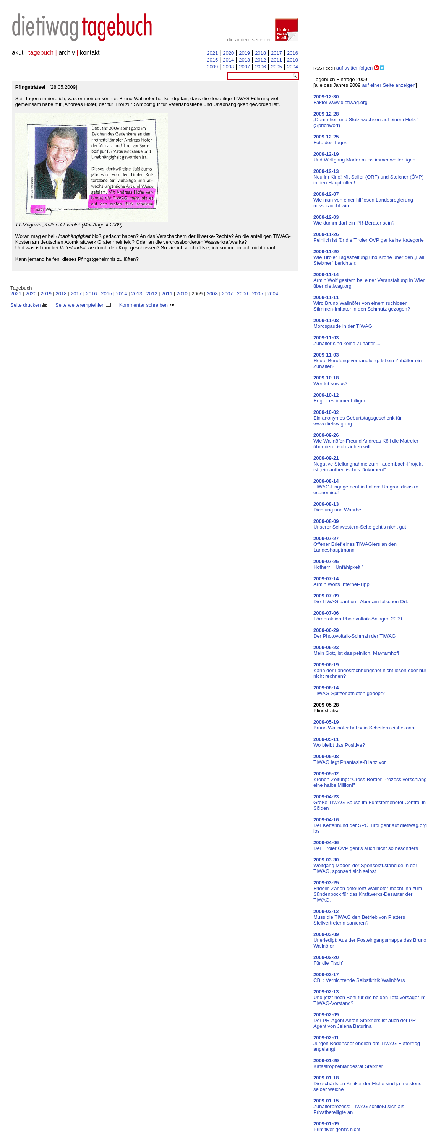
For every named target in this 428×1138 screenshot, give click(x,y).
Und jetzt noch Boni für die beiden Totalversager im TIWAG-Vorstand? (369, 997)
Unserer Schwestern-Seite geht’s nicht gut (359, 524)
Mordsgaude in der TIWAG (342, 323)
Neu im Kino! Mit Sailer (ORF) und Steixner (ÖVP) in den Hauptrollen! (368, 177)
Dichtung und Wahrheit (338, 507)
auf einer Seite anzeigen (388, 85)
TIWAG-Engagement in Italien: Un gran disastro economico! (365, 486)
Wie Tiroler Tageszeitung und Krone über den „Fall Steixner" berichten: (368, 257)
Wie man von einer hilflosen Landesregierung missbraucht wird (363, 199)
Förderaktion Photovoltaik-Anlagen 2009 (357, 616)
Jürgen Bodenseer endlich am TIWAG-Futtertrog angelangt (366, 1043)
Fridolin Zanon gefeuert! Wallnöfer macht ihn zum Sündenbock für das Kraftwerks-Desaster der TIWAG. (367, 891)
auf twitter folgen (354, 68)
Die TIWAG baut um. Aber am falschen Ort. (361, 598)
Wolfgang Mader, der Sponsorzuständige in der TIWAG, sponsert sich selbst (365, 865)
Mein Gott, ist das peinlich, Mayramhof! (356, 650)
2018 (260, 53)
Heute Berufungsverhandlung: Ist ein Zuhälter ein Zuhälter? (367, 360)
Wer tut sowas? (330, 380)
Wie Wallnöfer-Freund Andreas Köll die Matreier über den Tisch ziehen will (365, 440)
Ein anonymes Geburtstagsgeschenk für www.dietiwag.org (357, 418)
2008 (228, 67)
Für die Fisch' (328, 960)
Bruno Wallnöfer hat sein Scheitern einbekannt (364, 725)
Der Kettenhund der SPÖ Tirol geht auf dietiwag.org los (370, 825)
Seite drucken (28, 305)
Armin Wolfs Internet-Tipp (341, 581)
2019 (244, 53)
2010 (292, 60)
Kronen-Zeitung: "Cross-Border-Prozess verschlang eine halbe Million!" (370, 779)
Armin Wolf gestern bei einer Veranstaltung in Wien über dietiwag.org (369, 280)
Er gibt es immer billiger (339, 398)
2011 (276, 60)
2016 (292, 53)
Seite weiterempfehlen (83, 305)
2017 (276, 53)
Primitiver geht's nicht (336, 1126)
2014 (228, 60)
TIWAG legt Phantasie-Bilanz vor (349, 759)
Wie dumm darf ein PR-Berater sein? (353, 220)
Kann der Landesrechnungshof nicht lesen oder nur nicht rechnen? (369, 670)
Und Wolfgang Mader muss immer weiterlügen (364, 157)
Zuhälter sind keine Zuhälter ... (347, 340)
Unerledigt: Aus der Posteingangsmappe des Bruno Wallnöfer (369, 940)
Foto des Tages (330, 139)
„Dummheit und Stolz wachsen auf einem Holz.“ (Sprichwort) (365, 119)
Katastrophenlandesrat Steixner (348, 1063)
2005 (276, 67)
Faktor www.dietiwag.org (340, 99)
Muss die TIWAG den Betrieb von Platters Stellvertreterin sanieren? (359, 917)
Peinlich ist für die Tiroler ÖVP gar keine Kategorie (368, 237)
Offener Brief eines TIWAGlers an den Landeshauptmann (355, 544)
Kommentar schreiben (146, 305)
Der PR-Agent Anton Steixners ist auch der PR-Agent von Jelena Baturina (365, 1020)
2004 (292, 67)
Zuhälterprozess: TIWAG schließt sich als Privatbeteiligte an (358, 1106)
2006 (260, 67)
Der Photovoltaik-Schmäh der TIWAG (354, 633)
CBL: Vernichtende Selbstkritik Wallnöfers (359, 977)
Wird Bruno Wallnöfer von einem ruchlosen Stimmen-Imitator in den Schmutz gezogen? (361, 303)
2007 (244, 67)
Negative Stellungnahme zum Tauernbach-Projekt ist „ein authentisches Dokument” (368, 463)
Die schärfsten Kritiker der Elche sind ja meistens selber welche (367, 1083)
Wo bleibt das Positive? (339, 742)
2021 (212, 53)
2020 (228, 53)
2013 (244, 60)
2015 (212, 60)
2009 (212, 67)
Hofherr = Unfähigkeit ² (338, 564)
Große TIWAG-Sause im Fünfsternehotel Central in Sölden (369, 802)
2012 (260, 60)
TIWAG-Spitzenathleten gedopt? (349, 690)
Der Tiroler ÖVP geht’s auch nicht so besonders (365, 845)
